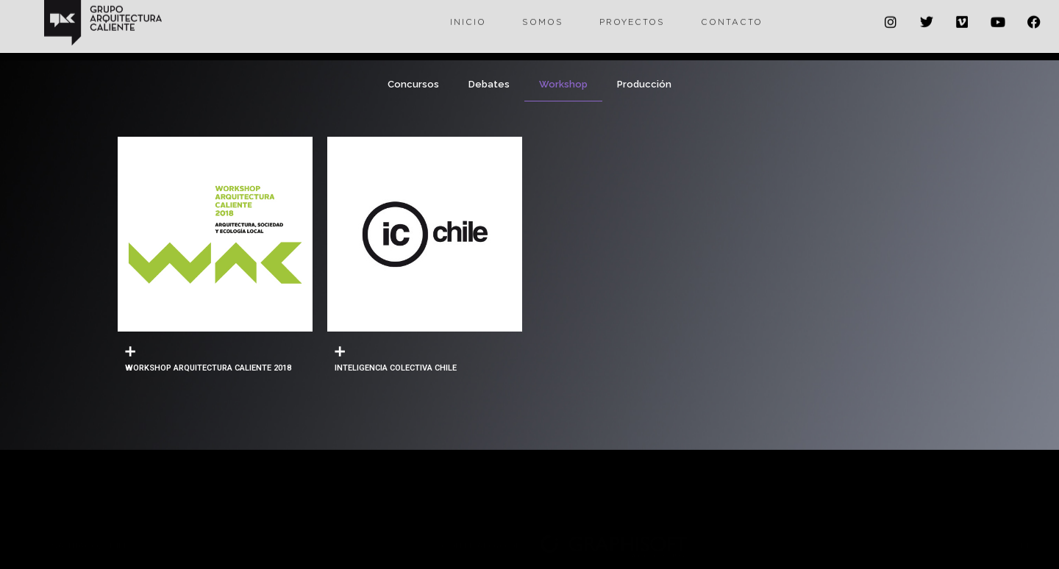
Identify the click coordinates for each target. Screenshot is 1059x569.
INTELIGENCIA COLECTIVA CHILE (396, 368)
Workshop (563, 84)
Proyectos (632, 12)
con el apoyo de (481, 502)
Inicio (468, 12)
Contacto (732, 12)
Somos (542, 12)
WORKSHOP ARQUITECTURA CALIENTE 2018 (208, 368)
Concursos (413, 84)
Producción (644, 84)
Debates (489, 84)
